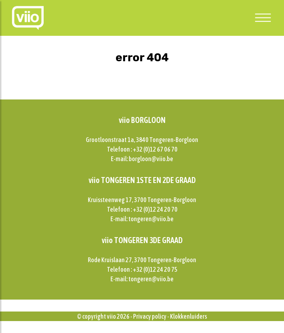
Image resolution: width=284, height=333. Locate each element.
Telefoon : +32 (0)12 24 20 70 (142, 209)
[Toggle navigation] (263, 17)
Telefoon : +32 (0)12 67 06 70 (142, 149)
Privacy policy (149, 316)
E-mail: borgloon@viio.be (142, 158)
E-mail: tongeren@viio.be (142, 218)
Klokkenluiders (188, 316)
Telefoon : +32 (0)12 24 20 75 (142, 269)
